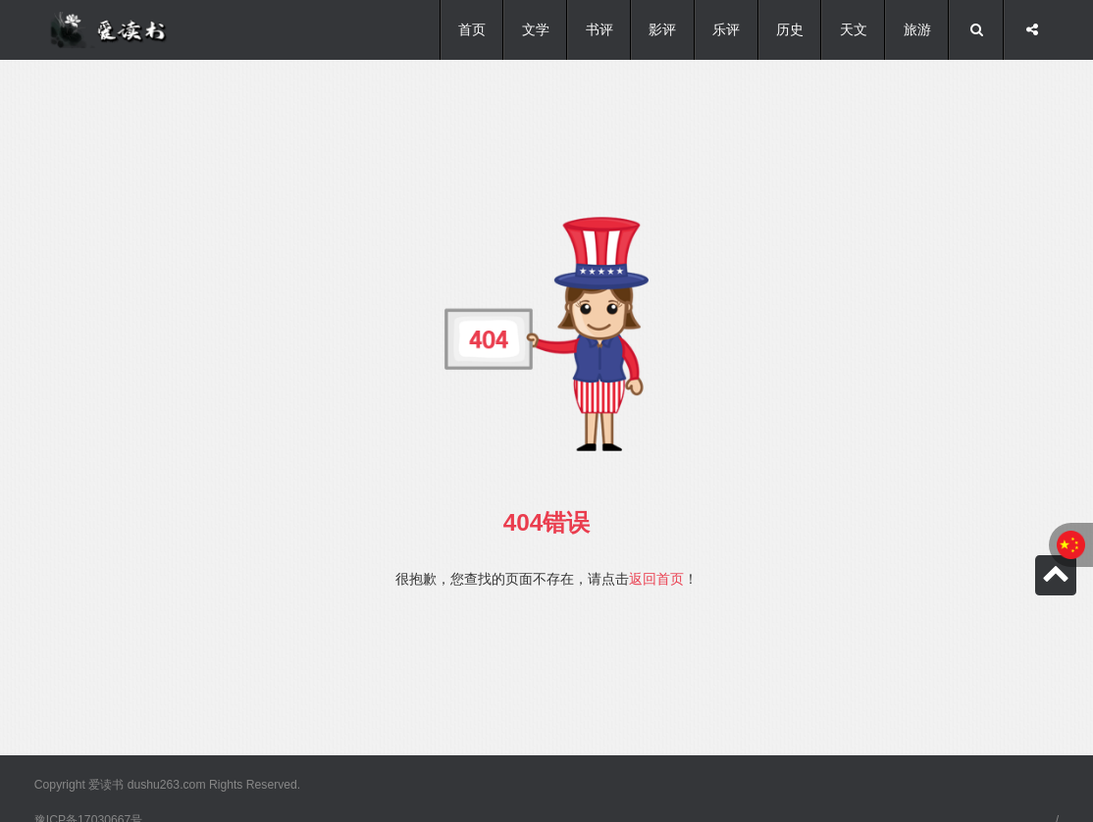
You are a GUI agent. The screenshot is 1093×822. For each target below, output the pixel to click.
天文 (853, 29)
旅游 (917, 29)
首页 (472, 29)
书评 (599, 29)
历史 (790, 29)
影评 (662, 29)
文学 (535, 29)
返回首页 (656, 579)
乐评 (726, 29)
